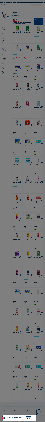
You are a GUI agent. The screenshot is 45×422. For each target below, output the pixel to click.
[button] (3, 418)
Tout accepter (28, 416)
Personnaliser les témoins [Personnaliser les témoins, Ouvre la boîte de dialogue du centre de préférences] (28, 418)
